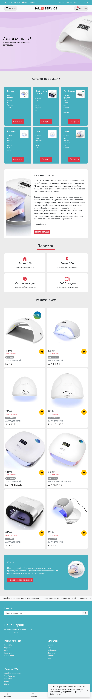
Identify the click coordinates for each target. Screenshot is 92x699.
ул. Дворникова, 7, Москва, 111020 (72, 2)
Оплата (50, 656)
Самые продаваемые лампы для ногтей (59, 598)
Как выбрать (9, 656)
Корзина (51, 645)
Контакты (8, 645)
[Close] (87, 690)
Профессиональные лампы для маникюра (21, 598)
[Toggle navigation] (10, 8)
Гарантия (8, 653)
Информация (28, 2)
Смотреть (17, 121)
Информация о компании (20, 580)
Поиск (49, 658)
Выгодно (8, 679)
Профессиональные (12, 673)
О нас (6, 650)
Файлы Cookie (55, 694)
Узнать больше (42, 232)
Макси (6, 684)
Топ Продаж (9, 676)
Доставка (51, 653)
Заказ (49, 648)
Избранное (52, 650)
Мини (6, 681)
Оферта (7, 648)
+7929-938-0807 (12, 2)
